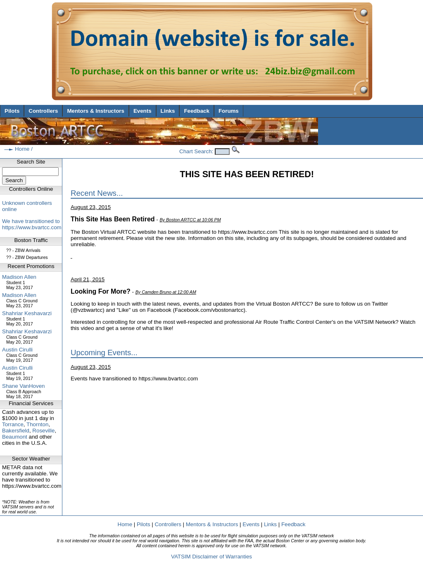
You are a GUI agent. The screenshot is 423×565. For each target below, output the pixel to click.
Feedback (196, 111)
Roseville (43, 430)
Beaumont (14, 437)
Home (22, 149)
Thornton (37, 424)
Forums (229, 111)
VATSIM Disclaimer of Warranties (211, 556)
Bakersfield (15, 430)
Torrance (13, 424)
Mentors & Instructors (95, 111)
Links (168, 111)
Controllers (43, 111)
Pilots (12, 111)
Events (142, 111)
